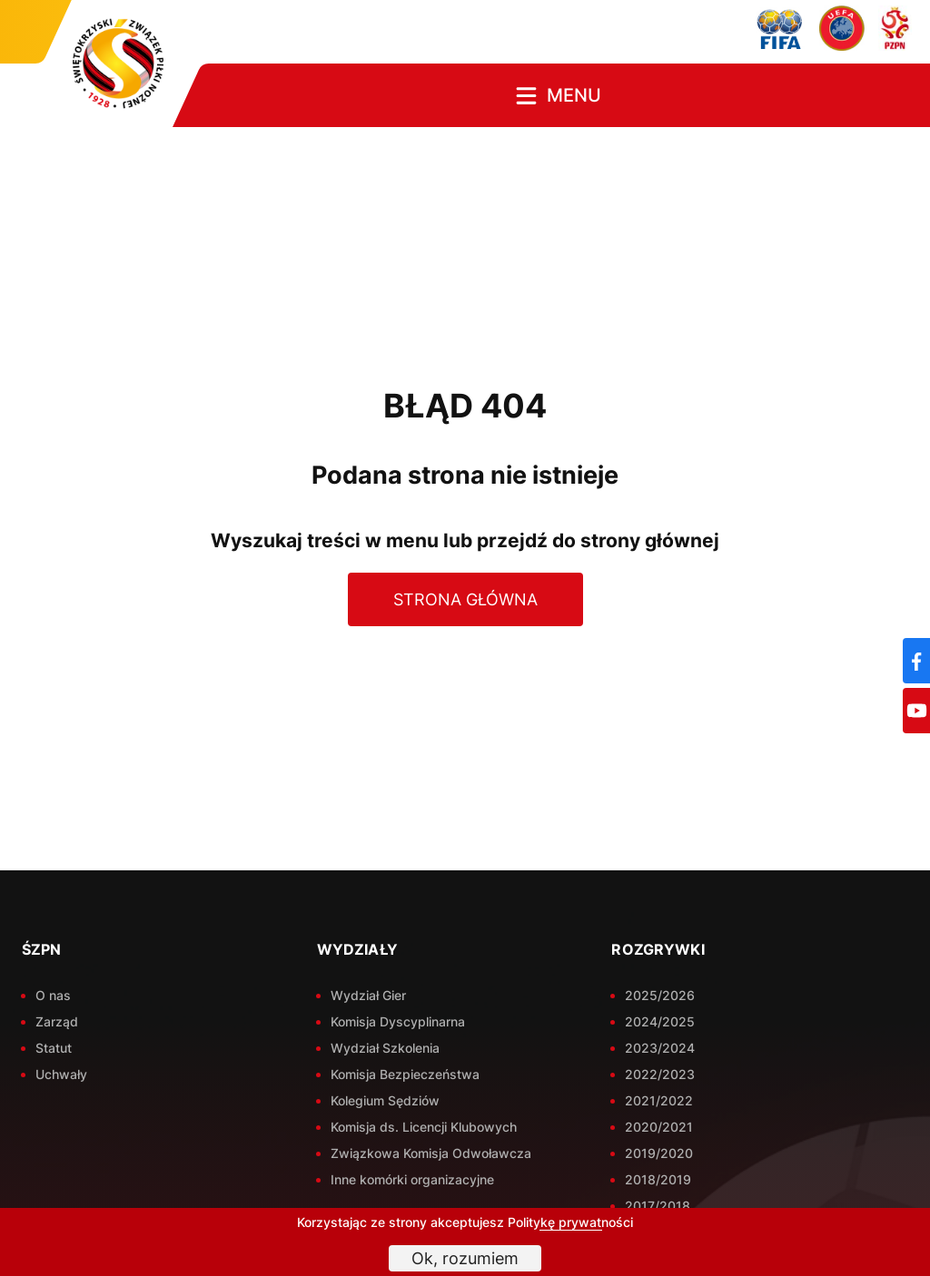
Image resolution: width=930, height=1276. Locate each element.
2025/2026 (660, 995)
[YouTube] (916, 710)
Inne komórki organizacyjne (412, 1179)
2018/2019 (658, 1179)
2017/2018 (657, 1205)
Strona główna (465, 599)
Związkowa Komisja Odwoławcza (431, 1153)
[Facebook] (916, 660)
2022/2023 (660, 1074)
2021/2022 (659, 1100)
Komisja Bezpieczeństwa (405, 1074)
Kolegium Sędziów (385, 1100)
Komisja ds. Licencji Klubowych (424, 1126)
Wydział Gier (368, 995)
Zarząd (56, 1021)
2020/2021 (659, 1126)
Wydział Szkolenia (385, 1047)
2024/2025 (660, 1021)
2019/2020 (659, 1153)
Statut (53, 1047)
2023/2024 (660, 1047)
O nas (53, 995)
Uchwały (61, 1074)
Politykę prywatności (570, 1222)
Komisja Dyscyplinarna (398, 1021)
